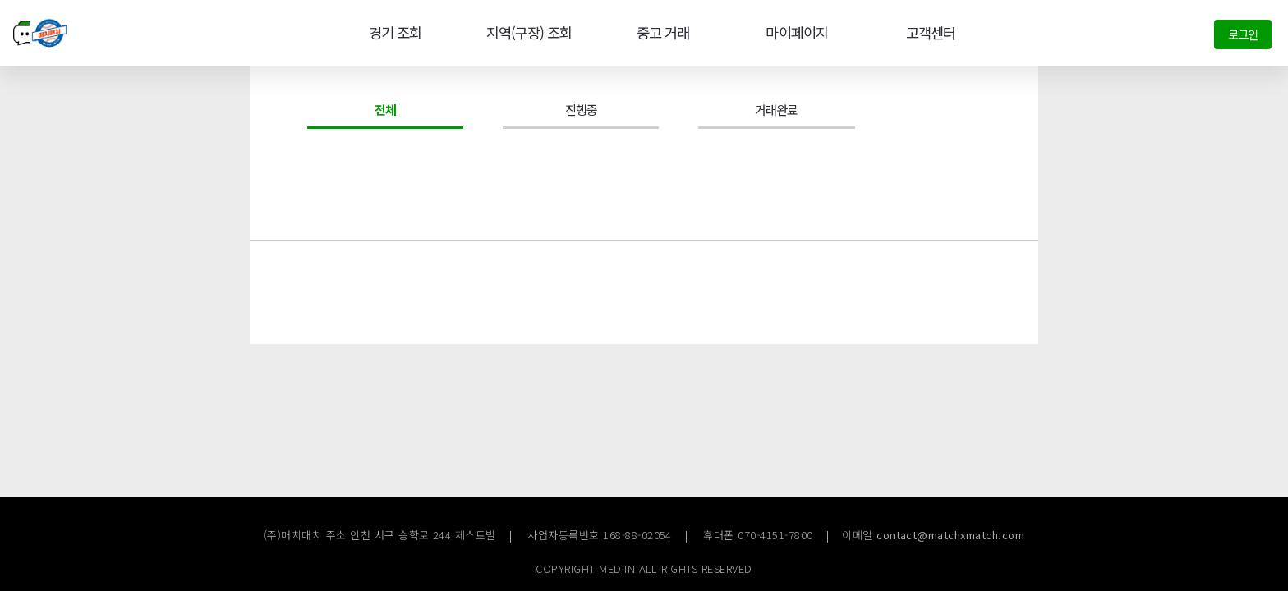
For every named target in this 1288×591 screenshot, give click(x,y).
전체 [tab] (385, 109)
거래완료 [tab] (776, 109)
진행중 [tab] (581, 109)
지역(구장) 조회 (526, 33)
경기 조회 (392, 33)
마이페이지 (795, 33)
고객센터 (929, 33)
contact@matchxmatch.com (950, 535)
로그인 (1243, 34)
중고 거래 (661, 33)
